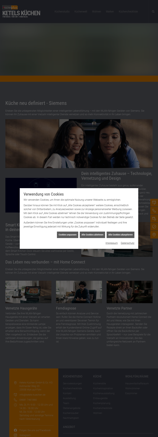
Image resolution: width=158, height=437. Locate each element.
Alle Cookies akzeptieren (120, 228)
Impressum (112, 236)
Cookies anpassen (68, 228)
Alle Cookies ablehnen (92, 228)
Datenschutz (127, 236)
